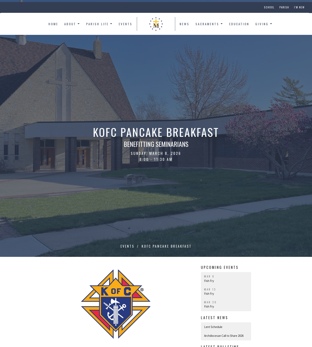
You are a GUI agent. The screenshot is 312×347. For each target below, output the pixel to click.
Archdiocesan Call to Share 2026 (223, 336)
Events (125, 24)
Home (53, 24)
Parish (284, 7)
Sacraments (209, 24)
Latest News (214, 317)
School (269, 7)
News (184, 24)
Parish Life (99, 24)
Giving (264, 24)
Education (239, 24)
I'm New (299, 7)
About (72, 24)
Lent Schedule (213, 327)
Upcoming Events (220, 267)
